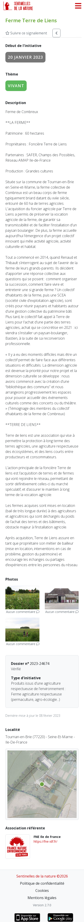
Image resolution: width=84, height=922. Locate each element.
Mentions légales (42, 897)
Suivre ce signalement (26, 33)
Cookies (42, 890)
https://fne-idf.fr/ (45, 841)
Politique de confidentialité (42, 883)
